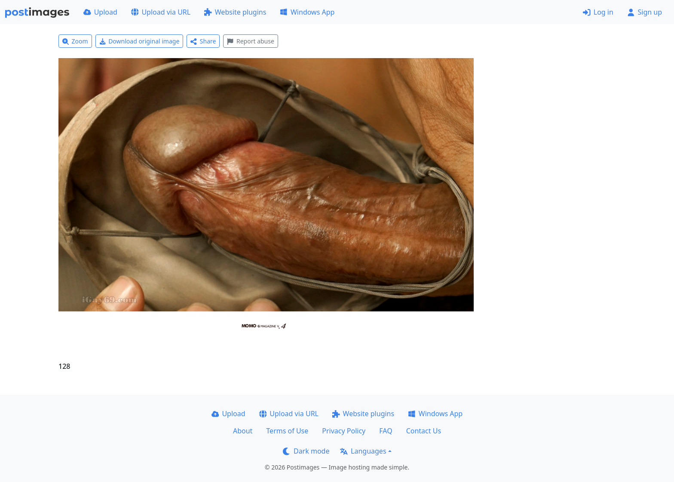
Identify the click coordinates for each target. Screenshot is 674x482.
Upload (100, 12)
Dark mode (306, 451)
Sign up (644, 12)
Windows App (307, 12)
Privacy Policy (343, 431)
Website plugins (235, 12)
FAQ (385, 431)
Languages (363, 451)
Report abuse (250, 41)
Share (203, 41)
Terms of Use (287, 431)
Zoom (75, 41)
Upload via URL (160, 12)
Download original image (139, 41)
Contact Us (423, 431)
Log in (598, 12)
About (242, 431)
